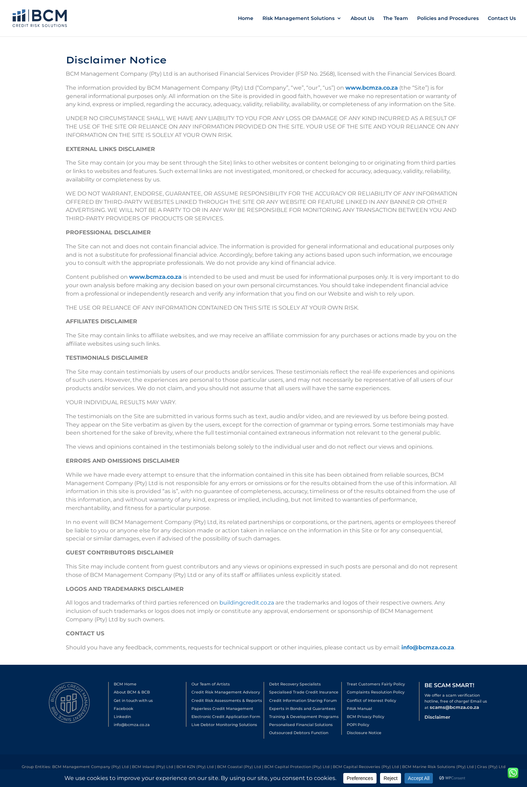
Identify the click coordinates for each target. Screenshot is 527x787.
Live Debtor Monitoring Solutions (224, 724)
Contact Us (502, 18)
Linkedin (122, 716)
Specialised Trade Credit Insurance (303, 692)
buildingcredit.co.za (246, 603)
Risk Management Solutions (298, 18)
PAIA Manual (359, 708)
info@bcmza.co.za (427, 647)
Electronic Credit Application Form (225, 716)
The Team (395, 18)
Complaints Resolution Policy (376, 692)
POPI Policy (358, 724)
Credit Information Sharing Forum (303, 700)
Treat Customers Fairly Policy (376, 684)
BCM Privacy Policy (365, 716)
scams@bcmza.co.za (454, 707)
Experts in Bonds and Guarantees (302, 708)
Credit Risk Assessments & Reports (226, 700)
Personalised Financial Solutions (301, 724)
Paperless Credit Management (222, 708)
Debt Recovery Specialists (295, 684)
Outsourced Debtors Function (298, 732)
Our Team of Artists (210, 684)
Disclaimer (437, 717)
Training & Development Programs (304, 716)
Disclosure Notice (364, 732)
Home (245, 18)
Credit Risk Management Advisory (225, 692)
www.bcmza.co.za (370, 95)
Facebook (123, 708)
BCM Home (125, 684)
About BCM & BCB (132, 692)
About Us (362, 18)
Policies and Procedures (448, 18)
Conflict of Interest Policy (371, 700)
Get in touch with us (133, 700)
